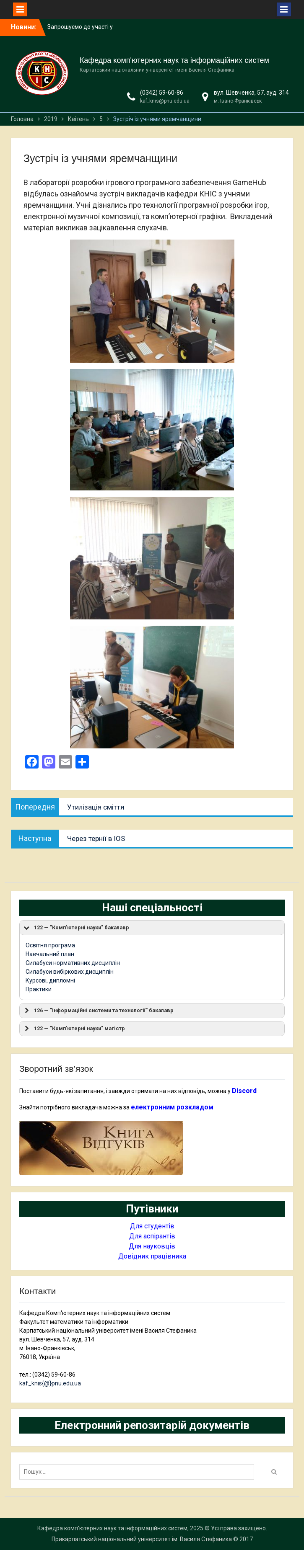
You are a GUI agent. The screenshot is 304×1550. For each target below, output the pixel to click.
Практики (39, 989)
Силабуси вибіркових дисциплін (70, 971)
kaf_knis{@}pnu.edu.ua (50, 1383)
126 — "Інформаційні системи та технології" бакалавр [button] (98, 1010)
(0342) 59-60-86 (161, 92)
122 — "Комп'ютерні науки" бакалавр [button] (76, 927)
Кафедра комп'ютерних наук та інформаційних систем (174, 60)
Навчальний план (50, 954)
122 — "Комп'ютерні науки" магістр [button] (74, 1028)
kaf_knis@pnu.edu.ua (165, 101)
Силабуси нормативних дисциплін (73, 962)
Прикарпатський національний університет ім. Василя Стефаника (142, 1539)
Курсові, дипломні (50, 980)
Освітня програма (50, 945)
